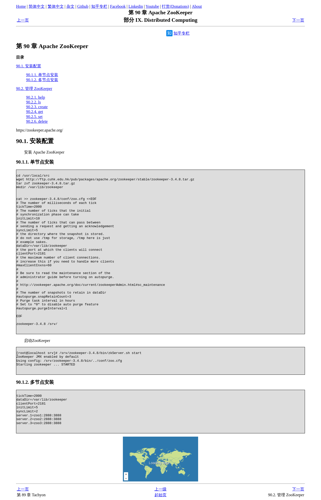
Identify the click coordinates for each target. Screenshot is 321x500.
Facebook (118, 6)
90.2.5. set (34, 116)
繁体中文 (56, 6)
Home (21, 6)
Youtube (152, 6)
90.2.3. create (37, 107)
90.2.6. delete (37, 121)
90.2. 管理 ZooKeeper (34, 88)
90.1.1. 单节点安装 (42, 75)
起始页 (160, 495)
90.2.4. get (34, 111)
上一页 (23, 20)
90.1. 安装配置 (28, 66)
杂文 (70, 6)
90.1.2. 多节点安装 (42, 80)
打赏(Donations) (175, 6)
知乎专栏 (99, 6)
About (197, 6)
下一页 (298, 20)
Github (82, 6)
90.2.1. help (35, 97)
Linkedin (135, 6)
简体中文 (37, 6)
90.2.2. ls (33, 102)
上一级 (160, 489)
